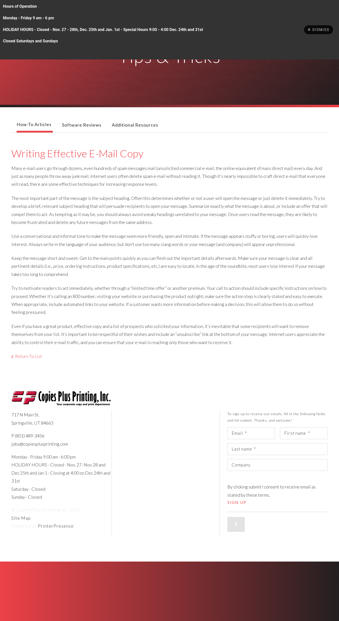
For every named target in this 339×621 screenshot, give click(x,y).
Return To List (28, 367)
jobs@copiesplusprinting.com (39, 454)
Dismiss (318, 30)
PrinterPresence (56, 536)
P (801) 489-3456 (27, 446)
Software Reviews (81, 135)
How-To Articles (34, 135)
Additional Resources (135, 135)
